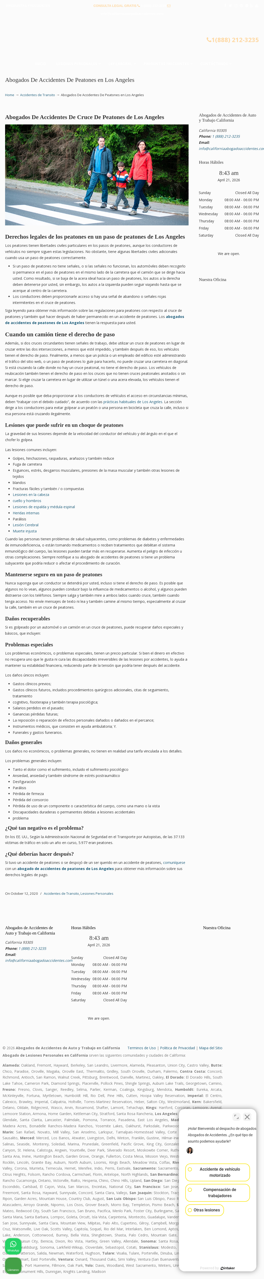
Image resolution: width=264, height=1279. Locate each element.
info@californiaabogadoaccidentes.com (132, 14)
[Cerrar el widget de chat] (247, 1116)
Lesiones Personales (97, 893)
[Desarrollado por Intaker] (220, 1268)
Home (9, 95)
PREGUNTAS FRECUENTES (28, 6)
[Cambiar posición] (236, 1116)
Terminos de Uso (141, 1047)
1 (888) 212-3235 (153, 6)
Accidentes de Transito (37, 95)
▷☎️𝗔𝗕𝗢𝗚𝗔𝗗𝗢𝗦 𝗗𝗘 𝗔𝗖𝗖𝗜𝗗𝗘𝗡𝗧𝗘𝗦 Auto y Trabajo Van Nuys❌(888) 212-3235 (132, 36)
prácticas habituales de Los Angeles (132, 401)
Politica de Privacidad (177, 1047)
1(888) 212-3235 (233, 40)
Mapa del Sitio (210, 1047)
